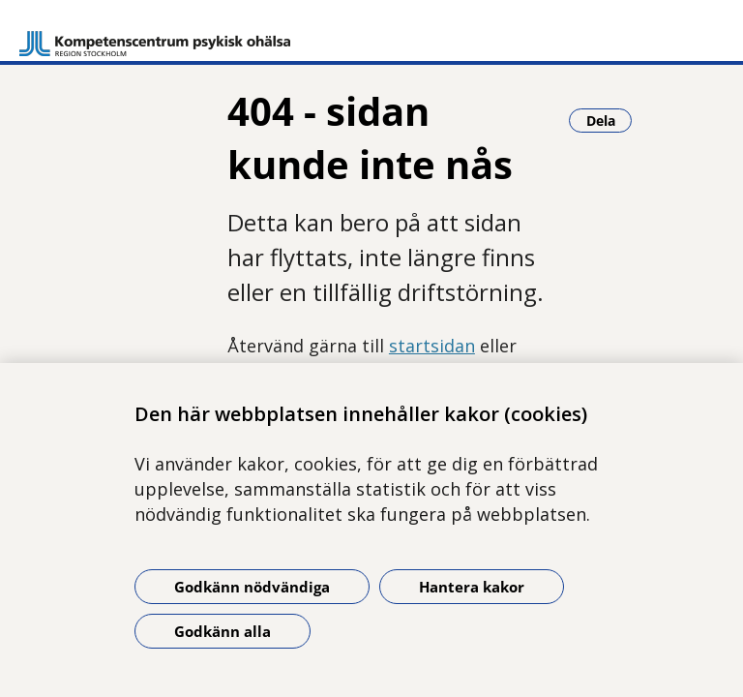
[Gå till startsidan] (154, 35)
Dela (609, 120)
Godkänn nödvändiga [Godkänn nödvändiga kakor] (252, 586)
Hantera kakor (471, 586)
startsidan (432, 345)
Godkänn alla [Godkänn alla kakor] (222, 631)
